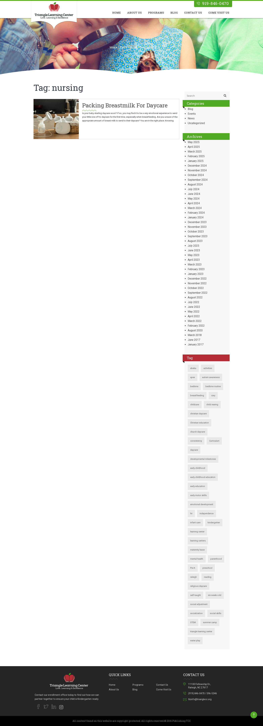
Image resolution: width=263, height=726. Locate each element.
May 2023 (193, 255)
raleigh (193, 577)
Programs (156, 12)
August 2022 (195, 297)
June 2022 (194, 306)
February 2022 (196, 325)
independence (207, 513)
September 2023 (197, 236)
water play (195, 640)
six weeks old (214, 595)
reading (207, 577)
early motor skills (198, 495)
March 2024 (195, 208)
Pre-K (192, 568)
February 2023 (196, 269)
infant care (195, 522)
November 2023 (197, 226)
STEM (193, 622)
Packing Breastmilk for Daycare (125, 105)
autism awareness (211, 377)
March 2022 (195, 321)
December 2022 (197, 278)
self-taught (195, 595)
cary (213, 395)
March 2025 (195, 151)
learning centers (198, 540)
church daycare (197, 431)
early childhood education (202, 477)
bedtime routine (213, 386)
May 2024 (193, 198)
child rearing (212, 404)
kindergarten (214, 522)
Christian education (199, 422)
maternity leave (197, 549)
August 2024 (195, 184)
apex (192, 377)
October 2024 (196, 175)
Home (116, 12)
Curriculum (214, 441)
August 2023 (195, 241)
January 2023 (195, 274)
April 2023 (194, 259)
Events (192, 113)
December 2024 (197, 165)
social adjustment (198, 604)
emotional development (201, 504)
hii (191, 513)
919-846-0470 (215, 3)
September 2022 (197, 292)
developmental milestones (203, 459)
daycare (194, 450)
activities (207, 368)
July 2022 (193, 302)
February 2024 (196, 212)
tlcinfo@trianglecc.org (200, 699)
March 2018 (195, 335)
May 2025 (193, 142)
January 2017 (195, 344)
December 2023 (197, 222)
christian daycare (198, 413)
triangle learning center (201, 631)
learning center (197, 531)
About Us (134, 12)
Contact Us (193, 12)
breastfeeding (197, 395)
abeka (193, 368)
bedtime (194, 386)
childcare (194, 404)
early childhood (197, 468)
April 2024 (194, 203)
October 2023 (196, 231)
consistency (196, 441)
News (191, 118)
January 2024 (195, 217)
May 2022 (193, 311)
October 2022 (196, 288)
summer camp (210, 622)
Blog (174, 12)
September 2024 (197, 179)
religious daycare (198, 586)
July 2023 (193, 245)
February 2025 (196, 156)
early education (197, 486)
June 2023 (194, 250)
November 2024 (197, 170)
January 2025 (195, 161)
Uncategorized (196, 123)
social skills (215, 613)
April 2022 (194, 316)
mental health (196, 559)
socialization (196, 613)
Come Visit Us (218, 12)
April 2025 (194, 146)
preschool (207, 568)
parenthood (216, 559)
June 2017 (194, 339)
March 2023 (195, 264)
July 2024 (193, 189)
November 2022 (197, 283)
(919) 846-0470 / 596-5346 (202, 693)
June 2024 (194, 193)
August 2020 (195, 330)
